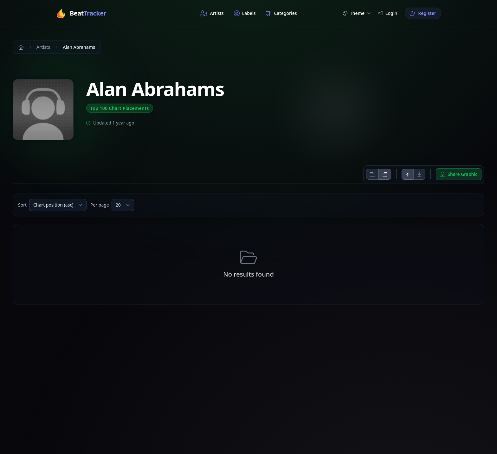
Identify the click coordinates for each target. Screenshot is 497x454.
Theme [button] (357, 13)
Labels (245, 13)
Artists (211, 13)
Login (387, 13)
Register (423, 13)
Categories (281, 13)
